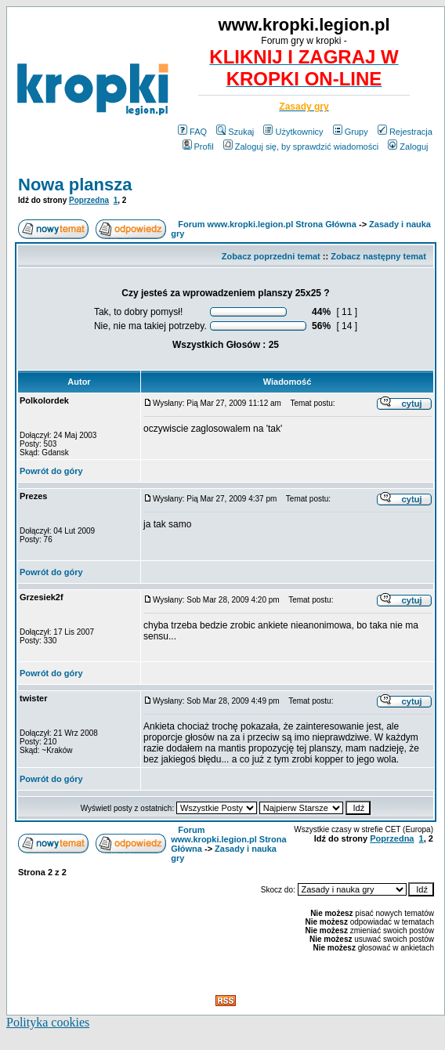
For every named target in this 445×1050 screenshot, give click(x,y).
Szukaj (235, 131)
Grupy (350, 131)
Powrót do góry (51, 471)
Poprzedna (89, 200)
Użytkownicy (293, 131)
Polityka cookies (47, 1022)
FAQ (192, 131)
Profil (198, 146)
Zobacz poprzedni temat (271, 256)
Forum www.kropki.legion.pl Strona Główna (267, 224)
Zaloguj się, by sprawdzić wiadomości (300, 146)
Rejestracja (405, 131)
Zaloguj (408, 146)
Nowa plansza (75, 184)
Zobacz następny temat (378, 256)
